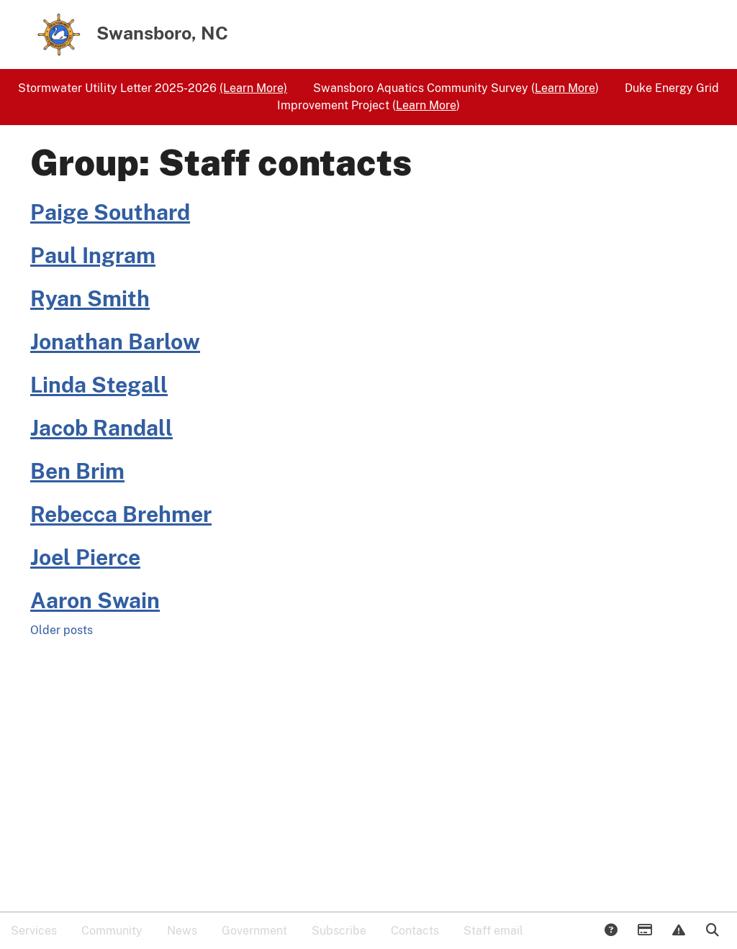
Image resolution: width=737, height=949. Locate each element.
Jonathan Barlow (115, 341)
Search (711, 931)
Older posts (61, 630)
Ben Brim (77, 471)
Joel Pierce (85, 557)
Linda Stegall (99, 385)
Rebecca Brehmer (121, 514)
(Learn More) (253, 88)
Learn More (565, 88)
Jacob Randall (101, 428)
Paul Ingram (92, 255)
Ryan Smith (90, 298)
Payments (644, 931)
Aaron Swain (95, 600)
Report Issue (678, 931)
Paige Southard (110, 212)
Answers (610, 931)
